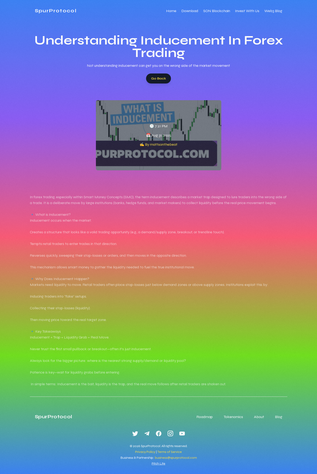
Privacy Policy (145, 452)
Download (189, 11)
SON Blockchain (216, 11)
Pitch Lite (158, 463)
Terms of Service (169, 452)
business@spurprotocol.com (176, 458)
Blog (278, 417)
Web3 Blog (273, 11)
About (259, 417)
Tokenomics (233, 417)
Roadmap (204, 417)
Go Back (158, 80)
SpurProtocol (56, 11)
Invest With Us (247, 11)
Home (171, 11)
